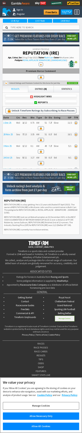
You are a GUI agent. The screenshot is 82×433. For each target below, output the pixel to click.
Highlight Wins (41, 96)
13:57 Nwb (40, 20)
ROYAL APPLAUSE (30, 60)
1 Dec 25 (7, 122)
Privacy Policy (28, 334)
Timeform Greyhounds (25, 317)
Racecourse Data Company (33, 284)
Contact (25, 301)
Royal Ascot (64, 297)
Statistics (66, 88)
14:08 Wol (65, 20)
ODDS (41, 363)
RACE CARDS (41, 351)
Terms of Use (41, 334)
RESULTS (41, 355)
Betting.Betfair (64, 313)
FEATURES (41, 371)
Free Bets (51, 12)
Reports (41, 102)
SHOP (41, 367)
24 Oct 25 (7, 157)
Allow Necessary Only (41, 420)
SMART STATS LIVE (41, 375)
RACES (41, 343)
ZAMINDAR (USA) (58, 60)
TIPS (41, 359)
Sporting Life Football (64, 309)
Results (15, 88)
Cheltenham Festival (64, 301)
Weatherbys (62, 280)
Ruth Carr (49, 57)
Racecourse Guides (25, 305)
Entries (41, 88)
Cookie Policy (54, 334)
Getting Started (25, 297)
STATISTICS (41, 379)
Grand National (64, 305)
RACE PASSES (41, 347)
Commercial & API (25, 313)
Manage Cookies (65, 318)
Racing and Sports (59, 276)
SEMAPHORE (44, 60)
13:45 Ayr (15, 20)
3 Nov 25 (7, 146)
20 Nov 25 (8, 134)
